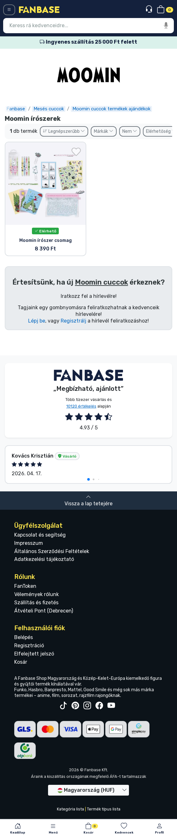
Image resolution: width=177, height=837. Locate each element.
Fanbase (15, 109)
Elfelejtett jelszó (34, 654)
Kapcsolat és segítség (40, 535)
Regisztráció (29, 646)
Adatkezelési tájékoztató (44, 559)
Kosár (20, 662)
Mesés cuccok (49, 109)
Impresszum (28, 543)
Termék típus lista (103, 809)
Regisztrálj (73, 321)
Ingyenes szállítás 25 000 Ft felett (88, 42)
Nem (129, 131)
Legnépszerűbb (64, 131)
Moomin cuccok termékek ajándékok (111, 109)
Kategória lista (70, 809)
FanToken (25, 586)
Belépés (23, 637)
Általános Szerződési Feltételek (51, 551)
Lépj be (36, 321)
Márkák (103, 131)
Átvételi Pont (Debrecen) (43, 611)
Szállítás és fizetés (36, 603)
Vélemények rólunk (36, 594)
